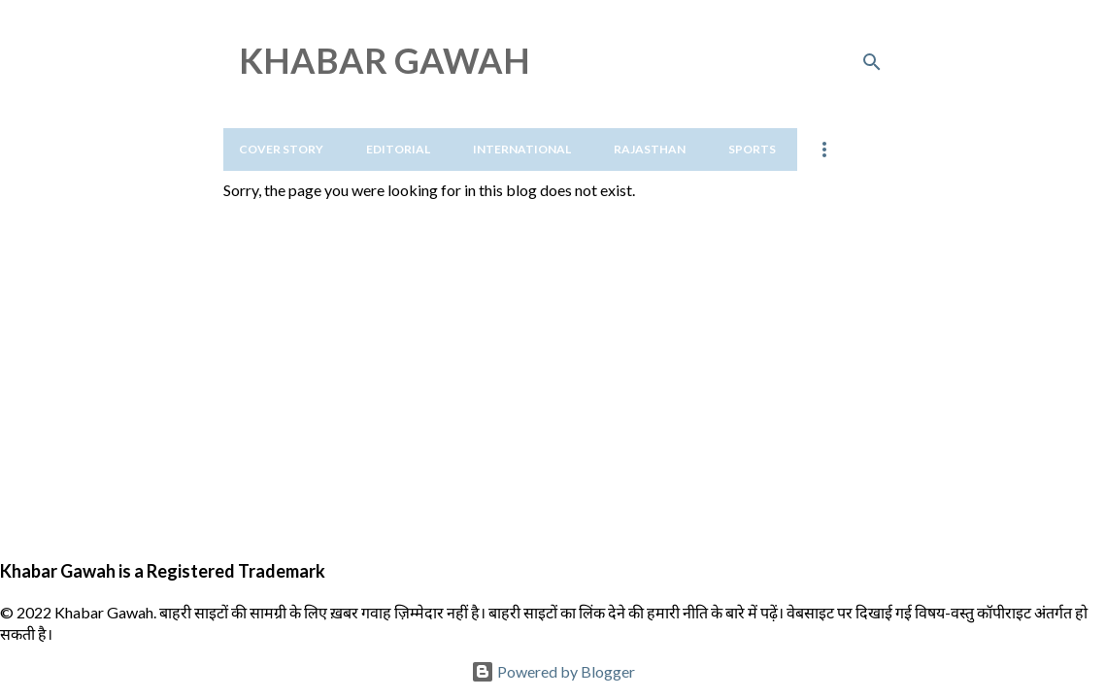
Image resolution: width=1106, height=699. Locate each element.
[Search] (872, 62)
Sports (752, 149)
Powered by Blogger (553, 671)
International (522, 149)
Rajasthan (650, 149)
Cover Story (281, 149)
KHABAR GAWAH (384, 60)
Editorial (398, 149)
